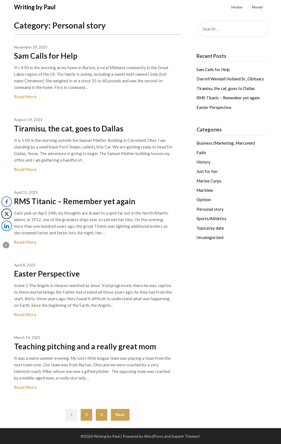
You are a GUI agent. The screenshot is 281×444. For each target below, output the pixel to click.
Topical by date (210, 228)
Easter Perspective (47, 273)
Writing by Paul (34, 7)
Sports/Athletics (211, 218)
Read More (25, 96)
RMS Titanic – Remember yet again (74, 201)
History (203, 161)
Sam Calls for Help (45, 55)
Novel (257, 7)
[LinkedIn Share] (6, 226)
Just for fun (206, 171)
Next (120, 414)
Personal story (210, 209)
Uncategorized (209, 237)
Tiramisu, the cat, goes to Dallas (68, 128)
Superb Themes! (186, 436)
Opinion (203, 199)
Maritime (204, 190)
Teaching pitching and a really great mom (85, 346)
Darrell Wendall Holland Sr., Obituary (230, 78)
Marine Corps (208, 180)
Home (236, 7)
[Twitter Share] (6, 214)
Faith (201, 152)
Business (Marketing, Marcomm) (225, 142)
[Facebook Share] (6, 201)
